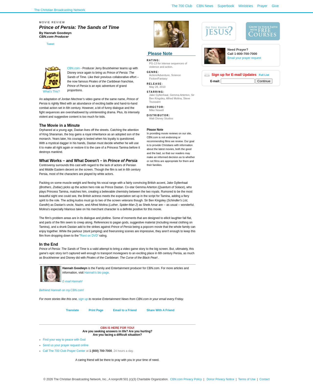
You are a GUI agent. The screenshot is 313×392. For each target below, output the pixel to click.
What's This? (51, 90)
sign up (83, 299)
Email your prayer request (244, 58)
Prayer (262, 6)
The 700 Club (182, 6)
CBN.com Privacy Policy (186, 379)
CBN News (205, 6)
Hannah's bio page (96, 272)
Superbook (226, 6)
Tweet (50, 44)
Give (275, 6)
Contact (264, 379)
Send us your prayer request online (66, 345)
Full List (264, 74)
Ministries (245, 6)
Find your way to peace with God (64, 339)
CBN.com (73, 68)
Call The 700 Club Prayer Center (64, 351)
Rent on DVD (89, 235)
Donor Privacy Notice (220, 379)
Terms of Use (247, 379)
